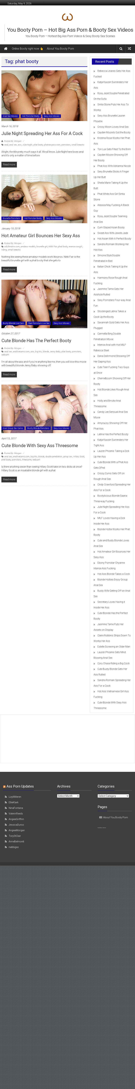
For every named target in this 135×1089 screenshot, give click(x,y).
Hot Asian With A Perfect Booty (114, 238)
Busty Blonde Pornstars (38, 428)
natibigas (14, 847)
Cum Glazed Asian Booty (111, 227)
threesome (26, 459)
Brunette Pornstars (11, 218)
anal (6, 145)
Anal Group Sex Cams (13, 428)
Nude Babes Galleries (102, 827)
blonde (46, 351)
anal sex (13, 145)
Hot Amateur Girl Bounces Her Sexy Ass (40, 235)
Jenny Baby (55, 351)
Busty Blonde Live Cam (13, 323)
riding (4, 250)
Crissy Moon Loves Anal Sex (113, 126)
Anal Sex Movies (10, 116)
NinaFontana (16, 808)
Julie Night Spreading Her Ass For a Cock (42, 133)
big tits (38, 351)
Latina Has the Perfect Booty (112, 434)
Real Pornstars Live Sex (38, 323)
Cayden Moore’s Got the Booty (113, 132)
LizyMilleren (15, 796)
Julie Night (27, 145)
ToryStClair (15, 836)
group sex (67, 456)
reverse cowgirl (75, 246)
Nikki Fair (53, 246)
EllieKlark (13, 802)
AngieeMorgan (17, 830)
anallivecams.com (21, 351)
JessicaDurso (16, 824)
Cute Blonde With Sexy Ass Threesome (39, 445)
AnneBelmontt (16, 841)
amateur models (28, 246)
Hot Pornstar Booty (30, 116)
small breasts (78, 145)
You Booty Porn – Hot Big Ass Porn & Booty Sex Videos (70, 30)
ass (19, 145)
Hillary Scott (78, 456)
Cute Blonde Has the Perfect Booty (36, 340)
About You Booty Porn (60, 48)
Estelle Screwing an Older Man (113, 646)
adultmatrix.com (12, 246)
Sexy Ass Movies (51, 116)
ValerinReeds (16, 813)
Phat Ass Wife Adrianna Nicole (114, 166)
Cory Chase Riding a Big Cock (113, 663)
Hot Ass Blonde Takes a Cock (113, 574)
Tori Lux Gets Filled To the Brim (114, 149)
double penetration (53, 456)
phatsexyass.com (52, 145)
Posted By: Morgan (12, 141)
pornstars (65, 145)
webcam (5, 355)
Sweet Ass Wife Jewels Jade (112, 233)
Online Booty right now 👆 (27, 48)
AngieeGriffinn (16, 819)
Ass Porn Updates (20, 786)
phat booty (38, 145)
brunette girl (42, 246)
